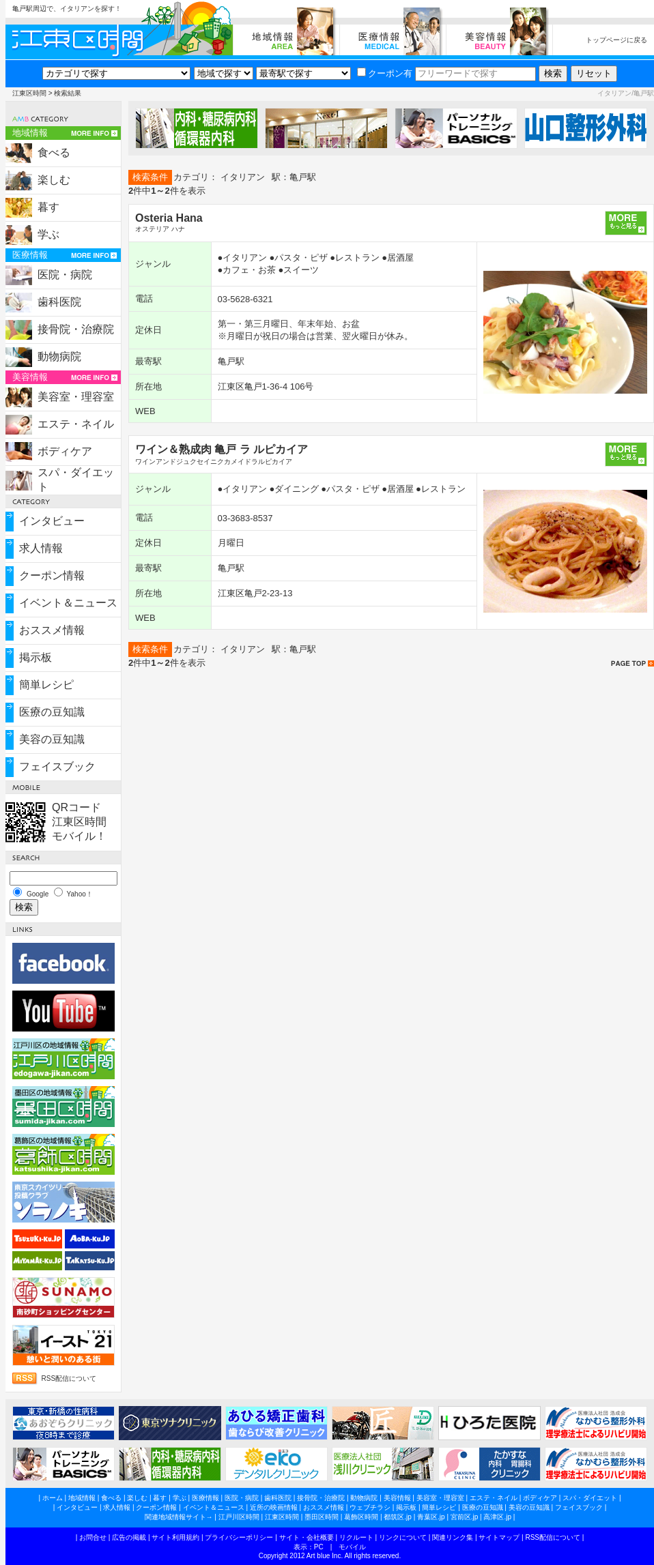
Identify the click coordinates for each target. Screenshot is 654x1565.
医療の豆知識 (52, 712)
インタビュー (52, 521)
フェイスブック (57, 766)
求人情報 (41, 548)
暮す (48, 207)
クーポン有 (384, 73)
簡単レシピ (46, 684)
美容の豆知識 (52, 739)
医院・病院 (65, 274)
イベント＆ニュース (68, 603)
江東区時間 (29, 93)
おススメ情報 (52, 630)
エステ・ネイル (76, 424)
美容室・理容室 (76, 397)
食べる (54, 152)
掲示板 (35, 657)
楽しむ (54, 180)
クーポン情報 (52, 575)
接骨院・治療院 (76, 329)
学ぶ (48, 234)
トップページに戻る (616, 40)
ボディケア (65, 451)
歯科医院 (59, 302)
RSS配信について (69, 1378)
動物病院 (59, 356)
